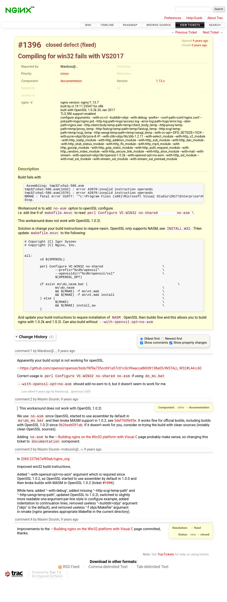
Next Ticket (211, 32)
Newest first (173, 358)
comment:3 (23, 471)
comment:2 (23, 419)
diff (87, 411)
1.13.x (160, 81)
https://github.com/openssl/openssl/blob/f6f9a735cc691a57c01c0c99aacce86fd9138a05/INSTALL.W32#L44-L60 (109, 387)
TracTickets (165, 576)
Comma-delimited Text (108, 588)
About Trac (215, 18)
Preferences (172, 18)
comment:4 (23, 541)
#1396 (29, 45)
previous (77, 411)
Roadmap (130, 25)
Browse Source (159, 25)
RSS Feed (71, 588)
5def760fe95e (125, 441)
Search (215, 25)
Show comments (156, 362)
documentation (71, 81)
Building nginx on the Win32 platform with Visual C (96, 458)
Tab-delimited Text (152, 588)
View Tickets (190, 25)
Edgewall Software (49, 598)
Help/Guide (194, 18)
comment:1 (23, 370)
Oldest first (152, 358)
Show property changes (190, 362)
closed (54, 44)
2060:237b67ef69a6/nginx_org (45, 481)
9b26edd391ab (70, 446)
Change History (36, 356)
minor (65, 74)
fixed (88, 44)
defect (71, 44)
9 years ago (200, 40)
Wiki (88, 25)
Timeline (107, 25)
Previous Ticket (186, 32)
